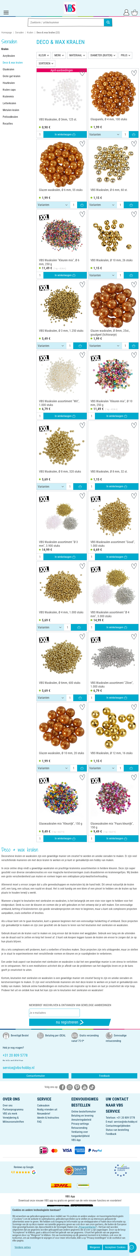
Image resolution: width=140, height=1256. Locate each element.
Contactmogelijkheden (118, 1125)
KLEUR (42, 55)
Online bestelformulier (83, 1111)
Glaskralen (8, 69)
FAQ (39, 1121)
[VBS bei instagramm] (69, 1087)
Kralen (30, 32)
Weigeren (95, 1247)
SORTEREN (44, 63)
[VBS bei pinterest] (77, 1087)
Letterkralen (9, 103)
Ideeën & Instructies (48, 1117)
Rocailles (8, 123)
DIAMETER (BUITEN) (101, 55)
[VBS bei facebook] (62, 1087)
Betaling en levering (82, 1115)
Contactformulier (35, 1075)
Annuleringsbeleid (81, 1119)
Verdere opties (23, 1247)
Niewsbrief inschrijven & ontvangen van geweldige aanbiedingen (70, 1005)
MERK (57, 55)
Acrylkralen (9, 55)
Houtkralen (9, 83)
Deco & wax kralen (13, 62)
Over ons (7, 1105)
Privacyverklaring (87, 1227)
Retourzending (79, 1127)
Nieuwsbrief (43, 1113)
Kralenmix (8, 96)
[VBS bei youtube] (84, 1087)
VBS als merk (10, 1113)
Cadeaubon (43, 1105)
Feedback (104, 1075)
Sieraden (19, 32)
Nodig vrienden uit (47, 1109)
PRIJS (124, 55)
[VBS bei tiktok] (92, 1087)
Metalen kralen (11, 110)
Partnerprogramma (13, 1109)
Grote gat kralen (11, 76)
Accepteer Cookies (115, 1247)
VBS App (76, 1140)
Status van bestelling (117, 1129)
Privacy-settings (80, 1123)
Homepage (6, 32)
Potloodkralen (10, 116)
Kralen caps (9, 89)
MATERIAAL (75, 55)
